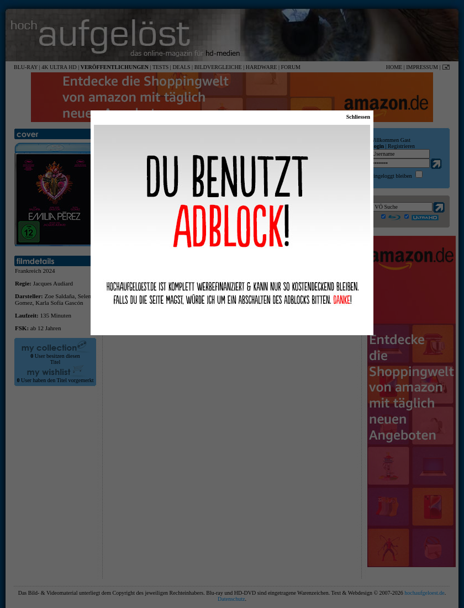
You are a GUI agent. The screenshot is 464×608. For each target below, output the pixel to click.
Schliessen (358, 117)
